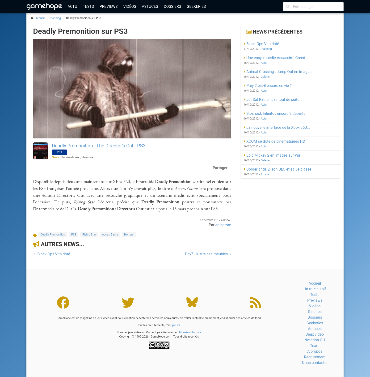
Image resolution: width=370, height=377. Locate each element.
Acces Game (110, 234)
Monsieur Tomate (190, 332)
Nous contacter (315, 362)
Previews (109, 6)
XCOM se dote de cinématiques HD (274, 141)
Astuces (150, 6)
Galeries (315, 311)
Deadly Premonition (52, 234)
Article (265, 174)
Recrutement (314, 357)
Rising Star (89, 234)
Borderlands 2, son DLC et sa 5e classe (277, 169)
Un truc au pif (315, 289)
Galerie (265, 76)
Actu (72, 6)
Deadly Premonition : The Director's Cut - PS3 (99, 146)
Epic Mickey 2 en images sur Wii (272, 155)
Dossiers (172, 6)
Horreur (129, 234)
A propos (314, 351)
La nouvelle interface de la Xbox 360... (277, 127)
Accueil (315, 283)
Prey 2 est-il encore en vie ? (268, 85)
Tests (88, 6)
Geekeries (196, 6)
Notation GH (314, 340)
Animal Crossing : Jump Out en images (277, 71)
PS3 (73, 234)
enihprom (223, 225)
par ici (176, 325)
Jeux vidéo (315, 334)
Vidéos (129, 6)
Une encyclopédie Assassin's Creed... (276, 58)
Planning (55, 18)
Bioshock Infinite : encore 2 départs (274, 113)
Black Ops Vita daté (261, 44)
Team (315, 345)
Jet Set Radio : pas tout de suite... (273, 99)
